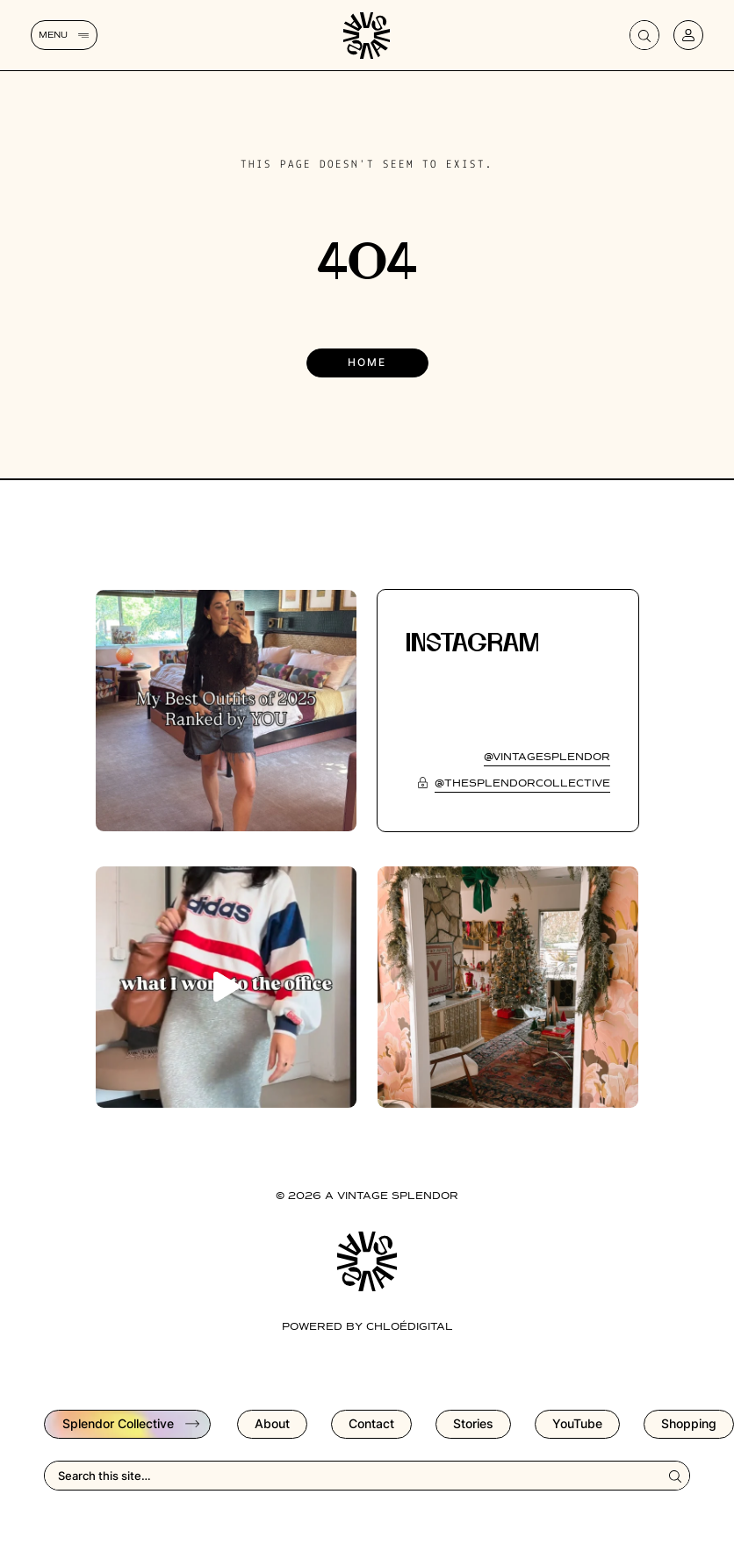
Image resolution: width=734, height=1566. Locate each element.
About (272, 1423)
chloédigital (409, 1327)
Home (367, 362)
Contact (371, 1423)
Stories (473, 1423)
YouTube (577, 1423)
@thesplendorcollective (522, 784)
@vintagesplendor (547, 757)
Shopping (688, 1423)
